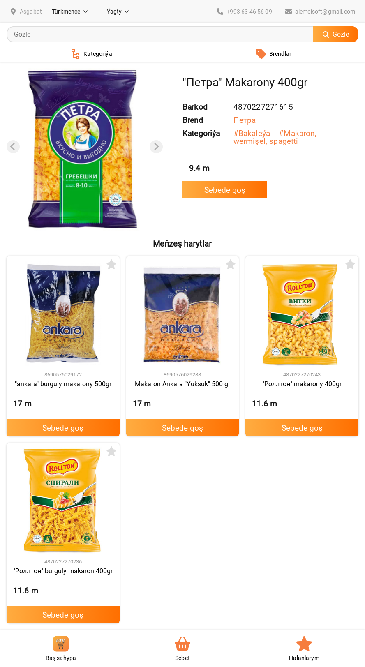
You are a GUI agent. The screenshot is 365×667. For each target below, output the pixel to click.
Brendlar (273, 54)
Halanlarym (304, 648)
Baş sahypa (61, 648)
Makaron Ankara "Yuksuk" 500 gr (182, 384)
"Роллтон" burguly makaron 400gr (63, 571)
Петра (244, 120)
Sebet (182, 648)
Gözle (336, 34)
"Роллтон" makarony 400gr (302, 384)
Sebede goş (224, 190)
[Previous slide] (13, 146)
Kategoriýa (91, 54)
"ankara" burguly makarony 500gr (63, 384)
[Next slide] (156, 146)
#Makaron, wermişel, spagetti (274, 137)
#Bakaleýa (253, 133)
